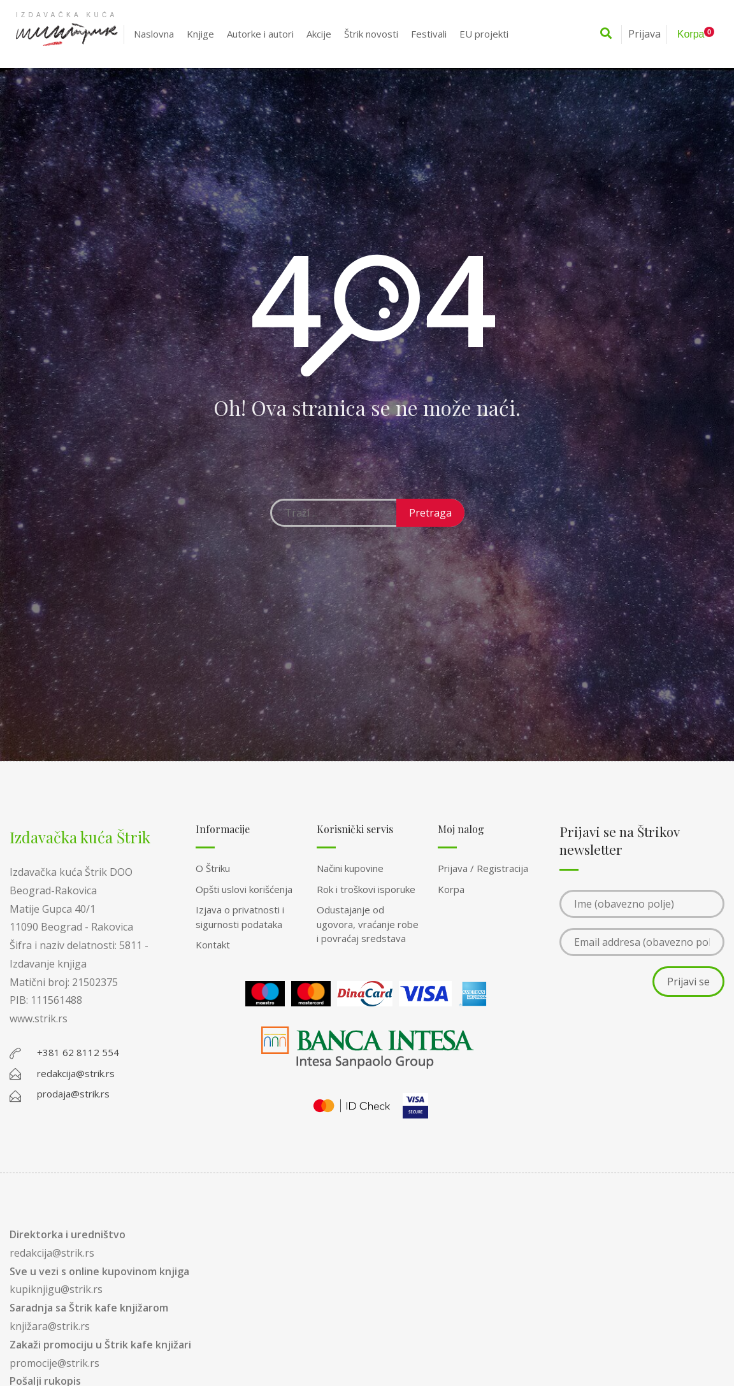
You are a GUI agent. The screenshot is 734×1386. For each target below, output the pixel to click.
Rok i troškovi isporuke (366, 889)
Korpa (451, 889)
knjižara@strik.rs (50, 1326)
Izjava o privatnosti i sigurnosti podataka (240, 917)
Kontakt (213, 944)
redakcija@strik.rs (52, 1253)
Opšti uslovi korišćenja (244, 889)
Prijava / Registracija (483, 868)
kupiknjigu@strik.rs (56, 1289)
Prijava (644, 34)
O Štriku (213, 868)
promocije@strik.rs (54, 1363)
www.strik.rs (39, 1018)
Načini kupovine (350, 868)
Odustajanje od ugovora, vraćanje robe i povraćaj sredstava (368, 924)
